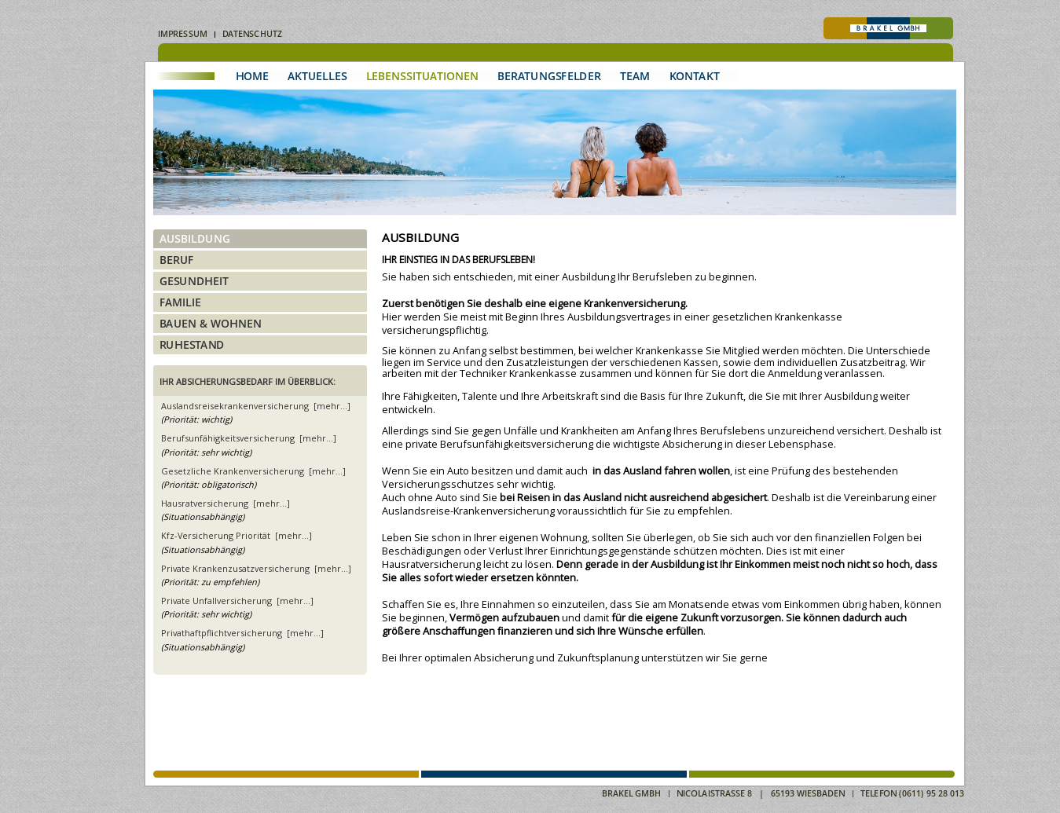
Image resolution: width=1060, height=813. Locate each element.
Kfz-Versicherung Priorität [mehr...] (236, 535)
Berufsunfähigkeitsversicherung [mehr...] (248, 438)
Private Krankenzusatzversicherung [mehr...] (256, 568)
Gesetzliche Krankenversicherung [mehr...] (253, 471)
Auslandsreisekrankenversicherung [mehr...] (255, 406)
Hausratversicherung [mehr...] (225, 503)
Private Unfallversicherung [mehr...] (237, 600)
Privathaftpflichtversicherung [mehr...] (242, 633)
